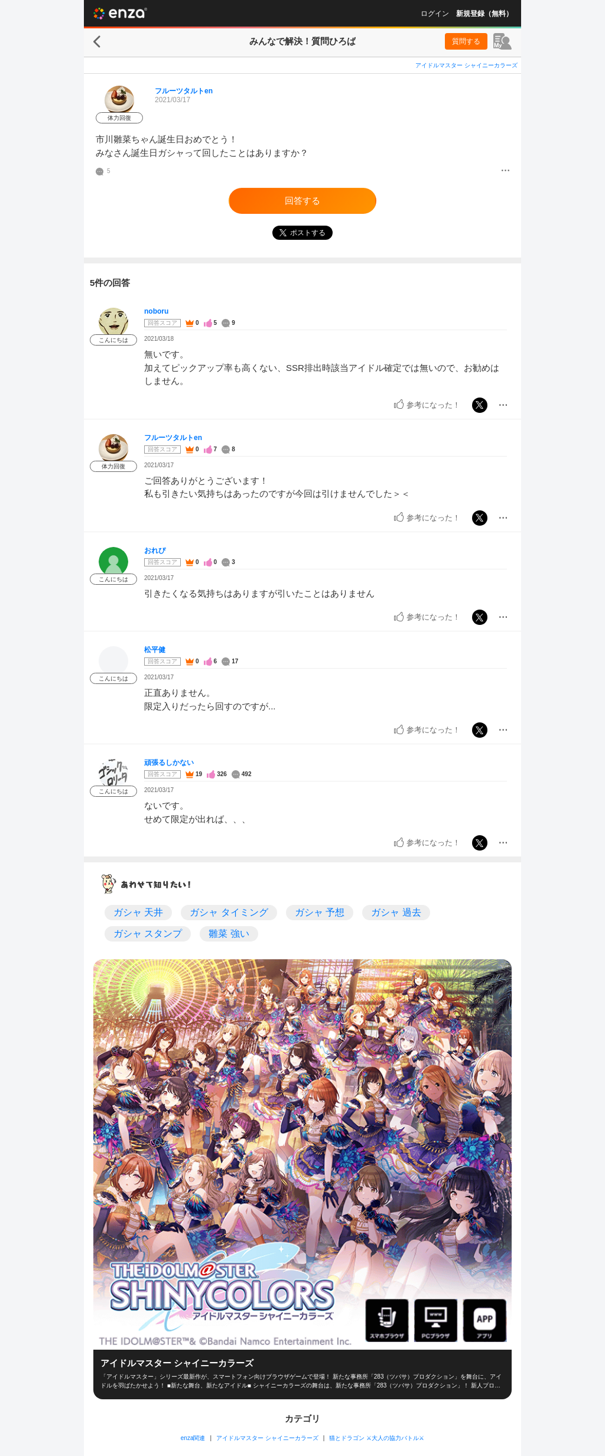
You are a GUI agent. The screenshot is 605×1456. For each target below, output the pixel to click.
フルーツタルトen (184, 91)
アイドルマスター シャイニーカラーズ (466, 65)
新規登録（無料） (484, 13)
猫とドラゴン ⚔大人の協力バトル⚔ (376, 1438)
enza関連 (193, 1438)
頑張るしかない (169, 762)
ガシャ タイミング (229, 912)
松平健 (154, 650)
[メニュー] (505, 171)
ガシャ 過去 (396, 912)
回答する (302, 201)
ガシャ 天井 (138, 912)
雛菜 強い (229, 934)
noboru (156, 311)
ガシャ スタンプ (147, 934)
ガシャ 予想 (319, 912)
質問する (466, 41)
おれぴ (154, 550)
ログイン (435, 13)
